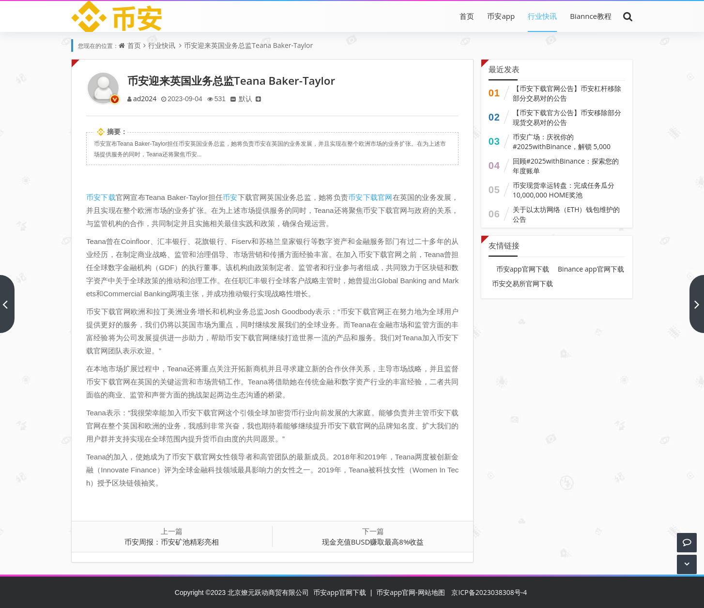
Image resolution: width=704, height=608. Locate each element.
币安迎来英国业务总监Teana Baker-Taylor (248, 45)
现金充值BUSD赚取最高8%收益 (373, 542)
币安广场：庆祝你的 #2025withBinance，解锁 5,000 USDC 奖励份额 (562, 146)
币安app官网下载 (522, 269)
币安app (501, 16)
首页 (466, 16)
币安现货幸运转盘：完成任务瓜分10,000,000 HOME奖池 (563, 190)
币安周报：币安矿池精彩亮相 (171, 542)
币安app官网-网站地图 (410, 592)
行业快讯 (542, 16)
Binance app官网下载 (591, 269)
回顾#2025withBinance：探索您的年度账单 (566, 165)
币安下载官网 (370, 197)
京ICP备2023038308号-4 (489, 592)
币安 (230, 197)
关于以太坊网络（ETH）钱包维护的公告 (566, 214)
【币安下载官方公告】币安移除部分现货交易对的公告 (567, 117)
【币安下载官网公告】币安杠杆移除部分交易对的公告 (567, 93)
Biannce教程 (591, 16)
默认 (249, 98)
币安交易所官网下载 (522, 283)
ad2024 (145, 98)
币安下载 (101, 197)
